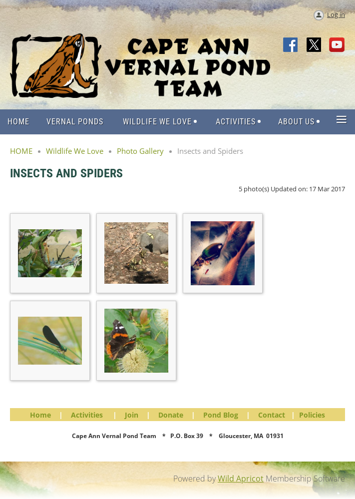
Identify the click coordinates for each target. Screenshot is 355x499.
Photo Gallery (140, 151)
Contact (271, 415)
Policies (312, 415)
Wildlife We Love (74, 151)
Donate (170, 415)
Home (40, 415)
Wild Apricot (241, 478)
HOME (21, 151)
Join (131, 415)
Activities (87, 415)
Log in (336, 14)
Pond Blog (220, 415)
